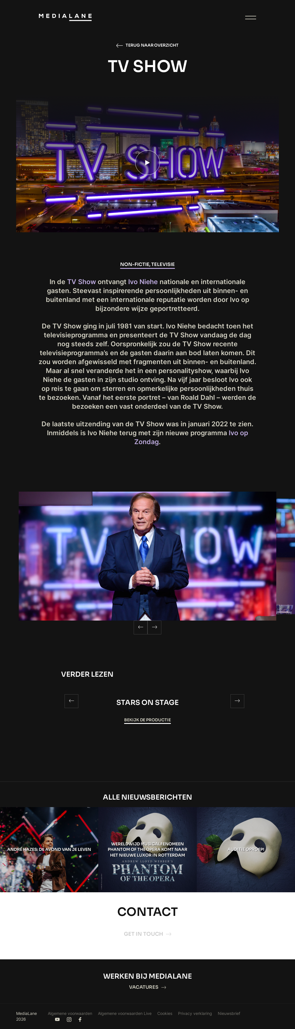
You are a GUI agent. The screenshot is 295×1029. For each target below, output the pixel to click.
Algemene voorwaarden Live (125, 1013)
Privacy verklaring (195, 1013)
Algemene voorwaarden (70, 1013)
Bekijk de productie (147, 719)
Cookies (164, 1013)
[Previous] (141, 627)
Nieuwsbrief (229, 1013)
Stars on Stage (147, 702)
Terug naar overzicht (147, 45)
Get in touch (147, 934)
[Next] (154, 627)
